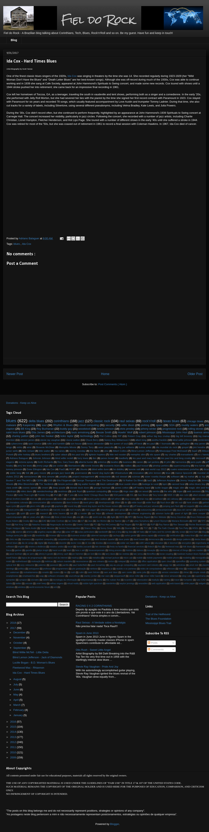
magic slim (178, 487)
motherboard (21, 561)
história (129, 550)
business (127, 462)
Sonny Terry (87, 447)
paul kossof (142, 465)
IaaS (149, 480)
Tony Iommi (158, 495)
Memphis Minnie (67, 447)
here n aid (80, 550)
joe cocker (58, 465)
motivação (36, 561)
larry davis (110, 554)
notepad (122, 561)
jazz (81, 421)
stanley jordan (90, 576)
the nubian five (113, 580)
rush (73, 572)
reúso (203, 569)
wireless (22, 587)
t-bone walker (73, 440)
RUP (153, 525)
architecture (58, 432)
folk (27, 473)
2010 (13, 752)
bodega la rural (150, 484)
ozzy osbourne (27, 565)
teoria (99, 580)
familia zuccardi (83, 547)
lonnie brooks (92, 465)
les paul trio (78, 454)
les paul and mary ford (145, 458)
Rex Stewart (179, 525)
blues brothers (42, 454)
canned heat (178, 484)
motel (8, 561)
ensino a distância (37, 547)
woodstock (84, 428)
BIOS (121, 517)
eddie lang (15, 473)
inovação (151, 550)
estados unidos (57, 547)
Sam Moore (143, 495)
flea (160, 547)
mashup (75, 558)
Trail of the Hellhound (157, 614)
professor (47, 569)
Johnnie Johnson (42, 458)
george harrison (102, 487)
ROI (145, 525)
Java (90, 521)
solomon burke (163, 513)
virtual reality (73, 583)
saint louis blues (15, 432)
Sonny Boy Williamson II (117, 440)
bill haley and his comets (160, 532)
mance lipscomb (184, 473)
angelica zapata (45, 532)
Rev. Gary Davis (65, 462)
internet (125, 506)
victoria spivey (25, 462)
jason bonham (16, 554)
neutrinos (63, 491)
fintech (151, 547)
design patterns (183, 539)
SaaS (195, 450)
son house (76, 443)
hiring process (115, 550)
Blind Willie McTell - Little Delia (30, 652)
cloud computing (89, 425)
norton (111, 561)
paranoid (54, 565)
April (16, 699)
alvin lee (34, 499)
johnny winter (148, 428)
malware (11, 425)
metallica (96, 558)
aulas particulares (86, 532)
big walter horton (87, 484)
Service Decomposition (69, 528)
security (110, 425)
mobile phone (172, 558)
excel (70, 547)
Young (9, 532)
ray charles (171, 454)
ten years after (33, 517)
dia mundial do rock (166, 447)
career (139, 462)
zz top (202, 476)
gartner (18, 550)
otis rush (133, 510)
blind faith (193, 532)
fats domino (100, 547)
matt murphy (75, 510)
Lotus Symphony (141, 521)
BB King (25, 428)
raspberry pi (106, 569)
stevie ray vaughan (50, 440)
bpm (165, 484)
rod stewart (121, 476)
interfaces (163, 550)
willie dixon (127, 425)
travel (176, 580)
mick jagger (90, 510)
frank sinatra (192, 502)
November (19, 637)
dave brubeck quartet (105, 539)
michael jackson (112, 558)
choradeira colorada (18, 502)
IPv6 (56, 495)
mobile (139, 558)
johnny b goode (46, 554)
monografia (200, 558)
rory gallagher (182, 443)
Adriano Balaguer (19, 458)
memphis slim (137, 454)
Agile (113, 517)
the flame (95, 450)
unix (78, 517)
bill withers (116, 499)
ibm (95, 458)
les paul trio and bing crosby (176, 458)
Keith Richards (45, 462)
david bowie (139, 539)
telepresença (87, 580)
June (16, 689)
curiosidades (56, 502)
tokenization (142, 580)
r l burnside (165, 443)
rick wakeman (12, 572)
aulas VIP (69, 532)
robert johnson (147, 432)
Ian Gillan (72, 521)
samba (155, 491)
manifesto (44, 510)
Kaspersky (29, 425)
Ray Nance (164, 525)
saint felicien (94, 572)
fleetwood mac (172, 547)
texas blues (171, 421)
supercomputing (181, 465)
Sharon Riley (90, 528)
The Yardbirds (46, 484)
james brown (108, 458)
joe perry (30, 554)
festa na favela (117, 547)
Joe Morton (101, 521)
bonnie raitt (134, 469)
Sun (138, 528)
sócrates (35, 580)
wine (29, 447)
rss (65, 572)
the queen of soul (119, 443)
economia (111, 543)
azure (69, 499)
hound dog (72, 506)
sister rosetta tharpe (155, 476)
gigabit (23, 506)
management (30, 510)
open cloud (166, 561)
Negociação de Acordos (61, 525)
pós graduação (79, 569)
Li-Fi (128, 521)
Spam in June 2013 (87, 633)
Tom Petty (183, 528)
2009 (13, 757)
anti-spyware (47, 499)
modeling (187, 558)
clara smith (12, 487)
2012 (13, 742)
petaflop (63, 476)
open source (34, 443)
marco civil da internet (57, 558)
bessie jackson (66, 484)
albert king (140, 440)
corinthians (61, 421)
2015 (13, 726)
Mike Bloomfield (26, 484)
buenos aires (201, 432)
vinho (19, 447)
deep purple (59, 487)
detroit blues (12, 543)
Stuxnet (128, 528)
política (21, 569)
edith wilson (144, 543)
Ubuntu (84, 469)
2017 (13, 628)
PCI (95, 525)
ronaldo (45, 572)
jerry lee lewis (24, 465)
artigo (58, 532)
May (16, 694)
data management (81, 539)
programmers (62, 569)
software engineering (141, 513)
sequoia (153, 572)
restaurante (105, 476)
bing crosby (130, 499)
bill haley (141, 532)
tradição (155, 580)
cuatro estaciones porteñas (184, 469)
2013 (13, 737)
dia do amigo (28, 543)
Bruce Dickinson (198, 517)
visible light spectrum (92, 583)
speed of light (181, 513)
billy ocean (180, 532)
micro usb (128, 558)
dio (126, 502)
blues (17, 243)
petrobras (180, 565)
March (17, 704)
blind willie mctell (64, 458)
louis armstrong (80, 432)
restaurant (192, 569)
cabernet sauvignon (99, 535)
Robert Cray (134, 436)
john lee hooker (44, 436)
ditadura (51, 543)
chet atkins (204, 535)
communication (39, 502)
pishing (145, 425)
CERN (39, 480)
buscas (63, 535)
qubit (22, 513)
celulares (161, 535)
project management (83, 476)
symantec (10, 580)
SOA (172, 425)
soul (44, 425)
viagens (10, 462)
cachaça (117, 535)
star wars (105, 576)
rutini (81, 572)
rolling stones (196, 428)
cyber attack (61, 454)
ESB (49, 480)
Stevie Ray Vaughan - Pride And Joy (97, 666)
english (21, 547)
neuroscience (82, 561)
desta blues (200, 539)
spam (159, 425)
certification (175, 535)
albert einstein (199, 495)
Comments (156, 649)
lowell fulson (12, 558)
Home (105, 374)
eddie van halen (127, 543)
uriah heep (41, 583)
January (18, 715)
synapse (23, 580)
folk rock (178, 502)
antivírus (102, 462)
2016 (13, 721)
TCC (146, 528)
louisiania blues (112, 465)
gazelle (29, 550)
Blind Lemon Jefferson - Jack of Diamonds (37, 657)
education (159, 543)
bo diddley (118, 469)
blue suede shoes (128, 484)
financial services (136, 547)
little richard (28, 450)
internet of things (180, 550)
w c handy (203, 454)
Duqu (35, 521)
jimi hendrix (199, 447)
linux (168, 473)
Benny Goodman (178, 517)
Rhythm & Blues (63, 425)
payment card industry (148, 565)
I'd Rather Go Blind (133, 480)
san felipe (96, 513)
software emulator (56, 576)
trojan (180, 491)
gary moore (40, 473)
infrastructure (121, 473)
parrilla (65, 565)
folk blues (187, 547)
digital (40, 543)
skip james (199, 443)
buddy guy (66, 428)
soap (41, 576)
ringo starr (128, 491)
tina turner (200, 465)
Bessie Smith (103, 432)
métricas (49, 561)
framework (201, 547)
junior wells (12, 450)
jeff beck (138, 443)
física (8, 550)
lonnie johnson (105, 428)
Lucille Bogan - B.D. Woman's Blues (34, 662)
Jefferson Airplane (166, 480)
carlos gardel (130, 535)
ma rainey (59, 450)
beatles (115, 462)
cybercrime (17, 443)
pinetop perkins (161, 465)
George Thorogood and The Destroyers (97, 480)
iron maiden (197, 550)
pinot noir (193, 565)
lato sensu (138, 554)
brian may (144, 499)
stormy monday (77, 450)
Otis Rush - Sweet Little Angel (93, 649)
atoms (60, 499)
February (19, 709)
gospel (185, 447)
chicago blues (195, 421)
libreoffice (151, 554)
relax (181, 569)
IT (63, 495)
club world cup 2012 (155, 469)
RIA (137, 525)
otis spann (155, 454)
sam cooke (127, 572)
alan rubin (184, 495)
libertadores (74, 465)
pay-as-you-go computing (122, 565)
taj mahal (189, 476)
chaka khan (189, 535)
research (44, 513)
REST (72, 469)
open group (119, 510)
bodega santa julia (14, 535)
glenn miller (35, 506)
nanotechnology (45, 491)
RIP (120, 436)
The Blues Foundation (158, 618)
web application (159, 583)
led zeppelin (189, 506)
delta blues (36, 421)
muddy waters (189, 425)
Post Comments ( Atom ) (112, 384)
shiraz (186, 572)
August (17, 679)
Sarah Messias (48, 528)
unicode (28, 583)
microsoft (200, 458)
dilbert (118, 502)
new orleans (98, 561)
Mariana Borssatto (180, 521)
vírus (86, 517)
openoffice (180, 561)
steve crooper (199, 513)
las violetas (124, 554)
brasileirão (40, 535)
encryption (186, 543)
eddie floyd (151, 502)
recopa (115, 491)
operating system (198, 561)
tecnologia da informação (65, 580)
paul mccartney (98, 565)
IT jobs (71, 495)
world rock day (100, 517)
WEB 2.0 (171, 495)
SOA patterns (119, 495)
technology (86, 436)
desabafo (168, 539)
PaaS (62, 469)
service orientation (170, 572)
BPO (130, 517)
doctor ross (76, 543)
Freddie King (44, 495)
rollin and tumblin (56, 443)
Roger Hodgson (13, 528)
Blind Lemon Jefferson (143, 450)
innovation (138, 473)
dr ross (88, 543)
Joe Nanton (116, 521)
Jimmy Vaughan (188, 480)
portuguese (34, 569)
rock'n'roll (149, 421)
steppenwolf (119, 576)
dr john (167, 462)
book (29, 535)
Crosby (26, 521)
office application (149, 561)
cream (45, 487)
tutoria (9, 583)
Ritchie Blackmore (197, 525)
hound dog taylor (101, 473)
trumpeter (187, 580)
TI (153, 528)
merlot (85, 558)
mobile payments (155, 558)
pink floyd (77, 491)
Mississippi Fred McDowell (173, 450)
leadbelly (123, 458)
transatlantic (187, 454)
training (166, 580)
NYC (203, 521)
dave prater (124, 539)
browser (53, 535)
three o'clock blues (63, 517)
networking (105, 510)
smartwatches (28, 576)
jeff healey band (141, 487)
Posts (152, 642)
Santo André (31, 528)
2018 (13, 622)
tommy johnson (14, 469)
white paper (189, 583)
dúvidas (99, 543)
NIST (195, 521)
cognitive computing (44, 539)
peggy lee (167, 565)
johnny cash (62, 554)
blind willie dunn (100, 469)
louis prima (14, 510)
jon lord (90, 554)
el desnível (172, 543)
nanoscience (30, 476)
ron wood (143, 491)
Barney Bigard (143, 517)
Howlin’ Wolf (125, 432)
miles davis (26, 491)
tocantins (128, 580)
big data (129, 532)
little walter (44, 450)
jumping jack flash (171, 506)
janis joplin (196, 462)
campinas (186, 499)
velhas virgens (56, 583)
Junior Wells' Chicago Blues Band (94, 495)
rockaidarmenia (30, 572)
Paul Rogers (126, 525)
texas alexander (95, 443)
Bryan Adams (12, 521)
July (16, 684)
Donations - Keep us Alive (21, 402)
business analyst (79, 535)
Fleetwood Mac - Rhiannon (28, 667)
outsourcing (146, 510)
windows (10, 587)
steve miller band (152, 576)
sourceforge (74, 576)
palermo (42, 565)
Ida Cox (72, 75)
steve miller (134, 576)
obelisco (133, 561)
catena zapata (147, 535)
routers (56, 572)
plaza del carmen (184, 510)
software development (116, 513)
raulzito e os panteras (126, 569)
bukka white (145, 447)
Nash (8, 525)
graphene (59, 506)
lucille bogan (161, 487)
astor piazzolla (105, 447)
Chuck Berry (92, 440)
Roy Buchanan (45, 428)
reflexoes (170, 569)
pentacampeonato (164, 510)
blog (204, 532)
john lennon (155, 473)
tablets (46, 580)
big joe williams (126, 447)
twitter (18, 583)
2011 (13, 747)
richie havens (59, 513)
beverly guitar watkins (97, 499)
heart (69, 550)
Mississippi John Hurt (174, 432)
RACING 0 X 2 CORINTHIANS (94, 605)
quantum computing (96, 491)
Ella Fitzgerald (64, 480)
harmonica (180, 462)
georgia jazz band (60, 473)
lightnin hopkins (97, 454)
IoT (82, 521)
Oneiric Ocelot (83, 525)
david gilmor (89, 502)
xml (55, 587)
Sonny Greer (106, 528)
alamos (19, 532)
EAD (44, 521)
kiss (100, 554)
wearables (143, 583)
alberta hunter (86, 462)
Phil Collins (106, 436)
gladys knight (42, 550)
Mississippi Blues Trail (158, 623)
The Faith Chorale (166, 528)
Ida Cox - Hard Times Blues (29, 672)
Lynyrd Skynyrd (160, 521)
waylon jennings (127, 583)
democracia (154, 539)
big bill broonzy (184, 436)
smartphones (12, 576)
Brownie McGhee (45, 447)
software (175, 476)
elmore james (27, 440)
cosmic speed (29, 487)
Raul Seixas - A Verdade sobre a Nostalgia (100, 622)
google (47, 506)
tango (9, 447)
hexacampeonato (97, 550)
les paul (151, 443)
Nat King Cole (21, 525)
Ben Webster (160, 517)
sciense (136, 476)
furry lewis (83, 458)
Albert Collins (120, 450)
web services (194, 491)
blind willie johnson (182, 440)
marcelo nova (59, 510)
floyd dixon (165, 502)
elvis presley (127, 428)
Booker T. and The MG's (19, 480)
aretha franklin (159, 440)
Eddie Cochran (57, 521)
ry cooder (82, 513)
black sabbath (107, 484)
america (30, 532)
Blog (14, 40)
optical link (11, 565)
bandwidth (103, 532)
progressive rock (172, 428)
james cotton (122, 487)
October (18, 642)
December (19, 632)
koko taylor (66, 436)
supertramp (200, 576)
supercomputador (14, 517)
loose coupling (166, 554)
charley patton (20, 436)
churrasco (26, 539)
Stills (118, 528)
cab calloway (173, 499)
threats (47, 517)
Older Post (195, 374)
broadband (158, 499)
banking (79, 499)
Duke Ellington (34, 469)
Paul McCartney (108, 525)
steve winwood (171, 576)
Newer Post (14, 374)
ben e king (117, 532)
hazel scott (57, 550)
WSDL (195, 528)
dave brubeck (72, 502)
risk (71, 513)
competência (64, 539)
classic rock (102, 421)
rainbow (93, 569)
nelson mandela (64, 561)
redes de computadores (151, 569)
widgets (202, 583)
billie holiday (24, 454)
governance (81, 473)
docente (63, 543)
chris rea (13, 539)
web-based (175, 583)
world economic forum (39, 587)
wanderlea (111, 583)
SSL (132, 495)
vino (106, 450)
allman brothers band (16, 499)
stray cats (186, 576)
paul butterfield (80, 565)
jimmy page (42, 465)
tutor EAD (201, 580)
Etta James (38, 432)
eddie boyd (136, 502)
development (105, 502)
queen (32, 513)
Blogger (114, 824)
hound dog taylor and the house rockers (100, 506)
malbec (128, 465)
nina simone (48, 476)
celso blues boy (197, 484)
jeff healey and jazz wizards (146, 506)
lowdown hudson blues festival (191, 554)
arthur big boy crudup (158, 436)
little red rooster (118, 454)
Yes (204, 528)
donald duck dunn (79, 487)
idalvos (140, 550)
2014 (13, 731)
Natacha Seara (39, 525)
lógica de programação (32, 558)
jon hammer (77, 554)
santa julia (141, 572)
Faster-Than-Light (25, 495)
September (20, 647)
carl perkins (153, 462)
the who (168, 491)
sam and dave (110, 572)
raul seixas (127, 421)
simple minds (199, 572)
